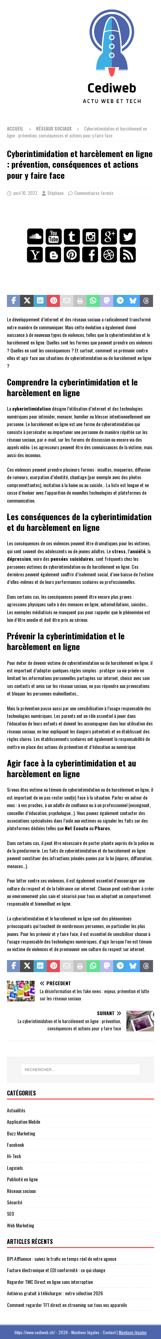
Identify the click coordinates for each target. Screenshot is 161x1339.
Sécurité (14, 1202)
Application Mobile (23, 1121)
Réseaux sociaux (21, 1190)
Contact (109, 1332)
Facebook (15, 1144)
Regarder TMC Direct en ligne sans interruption (50, 1281)
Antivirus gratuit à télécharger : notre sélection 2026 (55, 1293)
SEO (10, 1213)
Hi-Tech (14, 1156)
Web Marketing (20, 1225)
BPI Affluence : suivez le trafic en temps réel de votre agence (61, 1258)
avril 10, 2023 (25, 192)
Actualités (16, 1110)
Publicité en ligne (22, 1179)
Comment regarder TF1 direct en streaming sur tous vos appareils (67, 1304)
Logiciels (15, 1167)
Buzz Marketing (21, 1133)
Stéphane (55, 192)
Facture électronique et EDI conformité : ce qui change (56, 1270)
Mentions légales (133, 1332)
